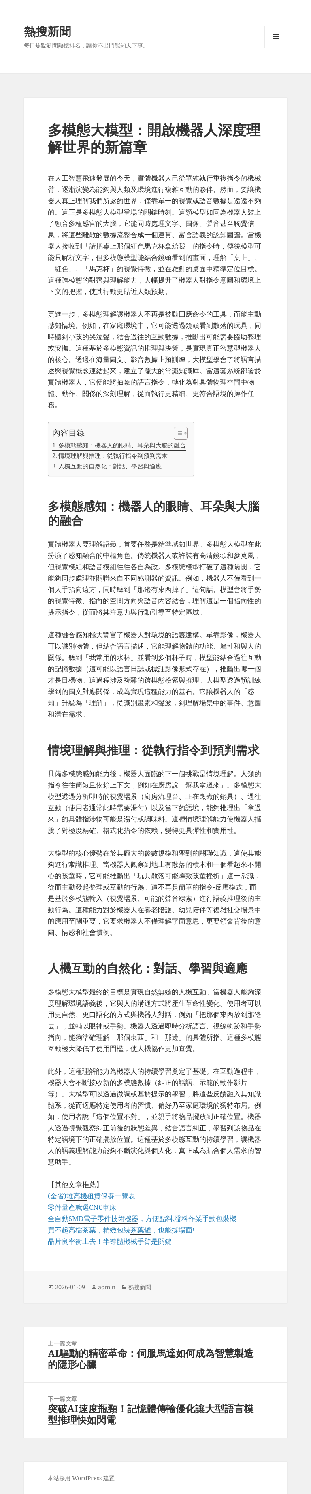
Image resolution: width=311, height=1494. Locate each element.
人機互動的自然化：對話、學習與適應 (110, 466)
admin (106, 1287)
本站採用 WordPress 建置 (81, 1478)
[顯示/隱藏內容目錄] (177, 433)
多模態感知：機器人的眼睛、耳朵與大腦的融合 (122, 445)
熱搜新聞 (47, 31)
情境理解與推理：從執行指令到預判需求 (113, 455)
